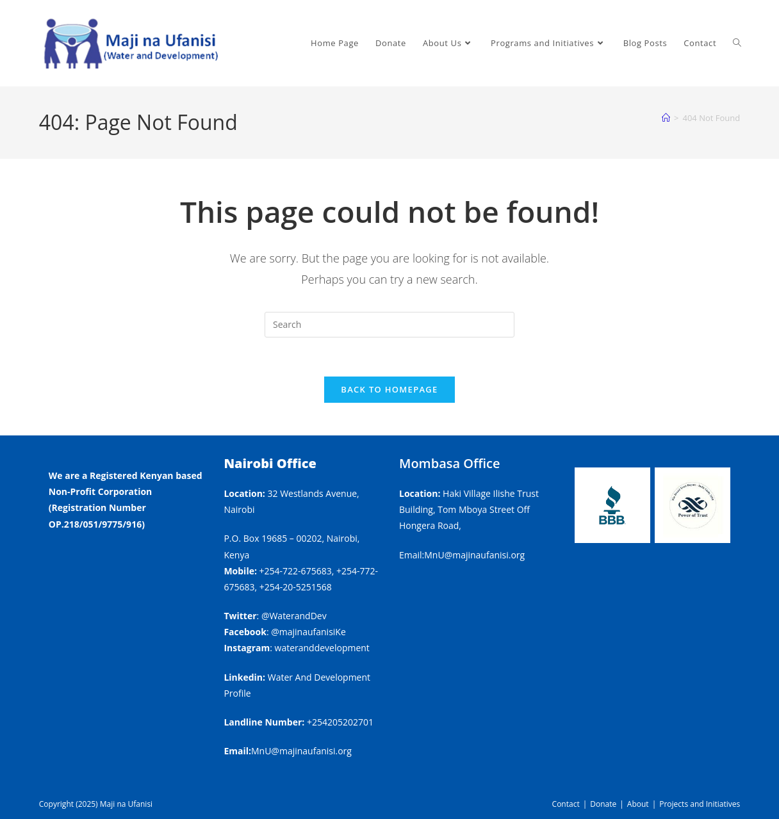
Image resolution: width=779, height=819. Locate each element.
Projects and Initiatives (699, 804)
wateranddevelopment (322, 648)
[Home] (666, 118)
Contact (566, 804)
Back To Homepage (389, 389)
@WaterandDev (294, 616)
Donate (603, 804)
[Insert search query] (389, 324)
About (638, 804)
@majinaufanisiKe (308, 632)
